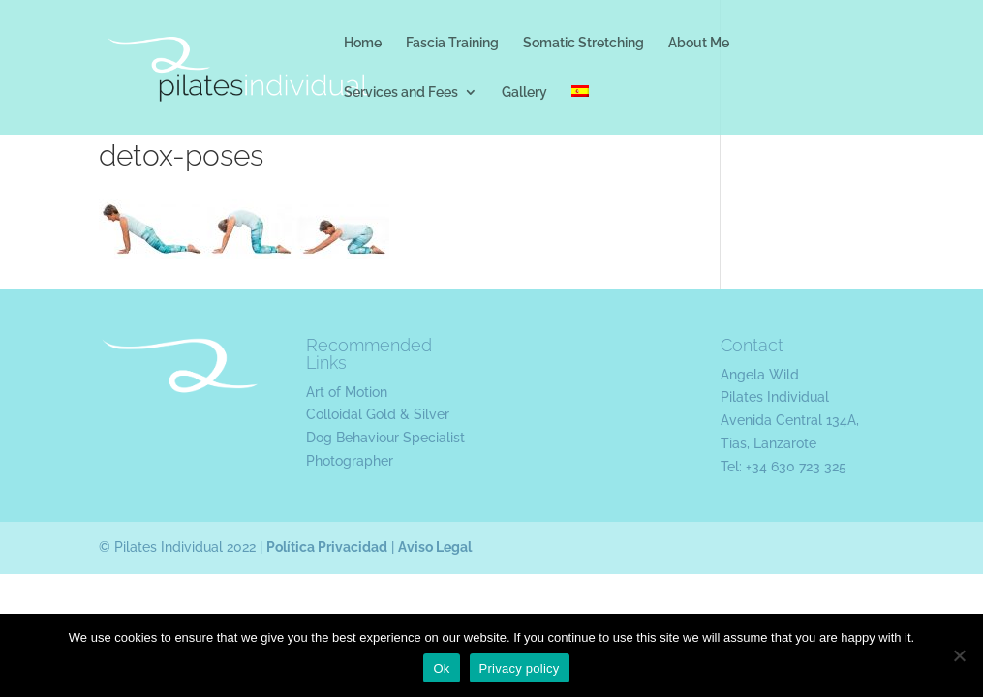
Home (363, 43)
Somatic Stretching (583, 43)
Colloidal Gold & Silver (377, 414)
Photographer (349, 461)
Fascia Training (452, 43)
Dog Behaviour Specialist (385, 437)
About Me (698, 43)
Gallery (524, 92)
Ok (441, 668)
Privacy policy (519, 668)
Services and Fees (401, 92)
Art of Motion (346, 392)
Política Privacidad (326, 547)
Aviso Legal (435, 547)
